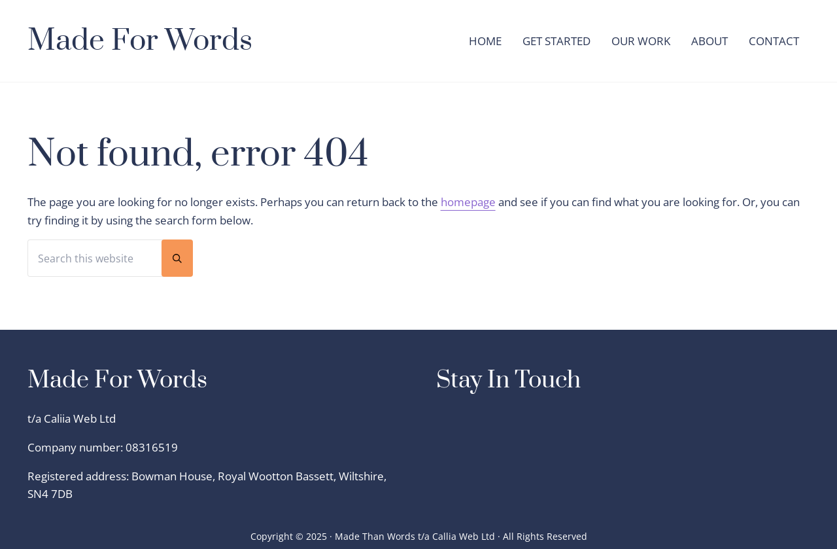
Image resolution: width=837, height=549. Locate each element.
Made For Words (139, 41)
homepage (468, 201)
